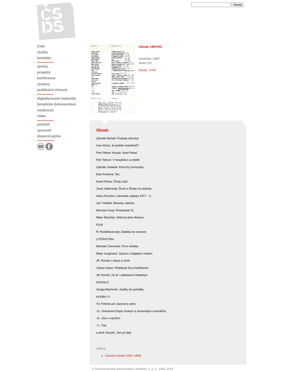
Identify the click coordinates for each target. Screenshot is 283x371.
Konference (46, 78)
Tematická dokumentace (56, 104)
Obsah (143, 70)
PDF (153, 70)
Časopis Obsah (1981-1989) (123, 355)
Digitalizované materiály (56, 98)
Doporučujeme (49, 136)
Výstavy (43, 84)
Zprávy (42, 66)
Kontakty (44, 58)
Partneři (43, 124)
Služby (42, 52)
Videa (41, 116)
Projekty (44, 72)
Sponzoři (44, 130)
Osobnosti (45, 110)
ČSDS (41, 46)
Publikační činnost (52, 90)
